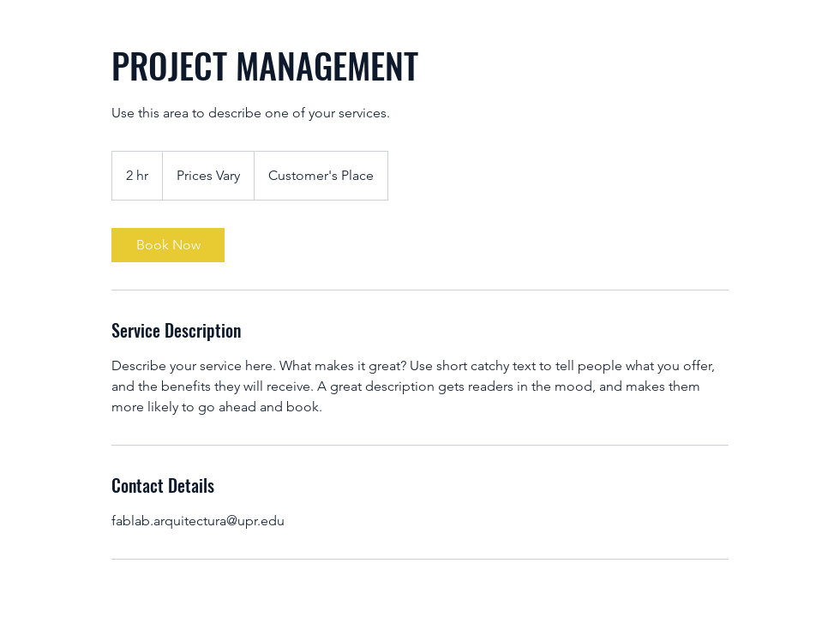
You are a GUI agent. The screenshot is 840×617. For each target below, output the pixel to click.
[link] (168, 245)
